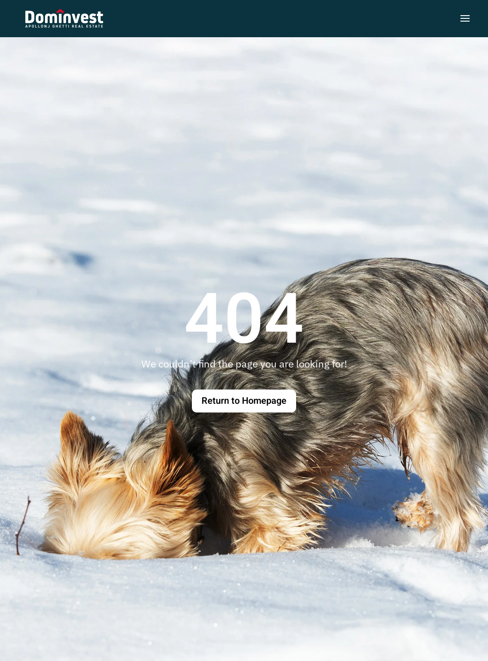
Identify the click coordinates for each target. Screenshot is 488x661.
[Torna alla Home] (64, 18)
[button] (465, 18)
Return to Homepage (244, 400)
